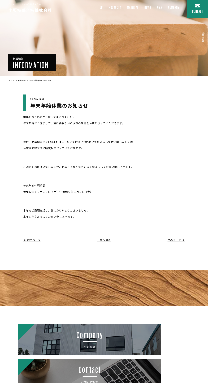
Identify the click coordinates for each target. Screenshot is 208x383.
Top (95, 9)
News (145, 9)
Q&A (158, 9)
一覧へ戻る (104, 240)
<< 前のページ (32, 240)
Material (129, 9)
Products (110, 9)
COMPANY (173, 9)
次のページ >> (176, 240)
